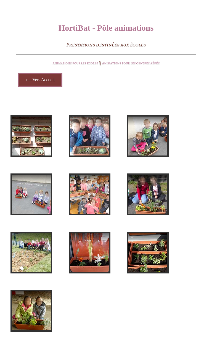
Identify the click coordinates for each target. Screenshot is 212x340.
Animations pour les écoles (75, 63)
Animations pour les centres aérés (131, 63)
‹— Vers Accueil (40, 79)
